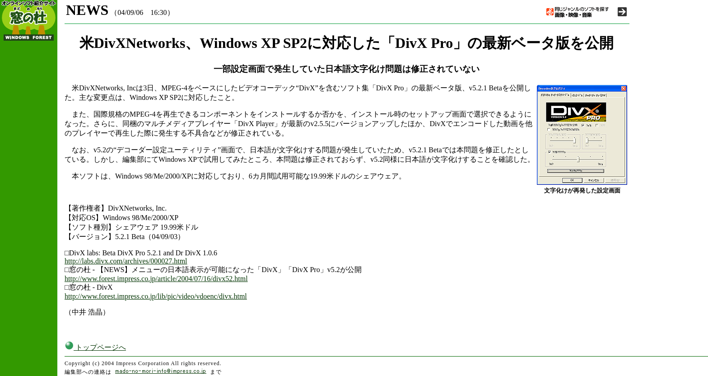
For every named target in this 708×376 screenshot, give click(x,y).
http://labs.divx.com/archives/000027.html (126, 261)
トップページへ (95, 347)
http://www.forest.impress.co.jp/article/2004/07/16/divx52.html (156, 278)
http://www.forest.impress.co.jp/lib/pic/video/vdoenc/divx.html (156, 296)
